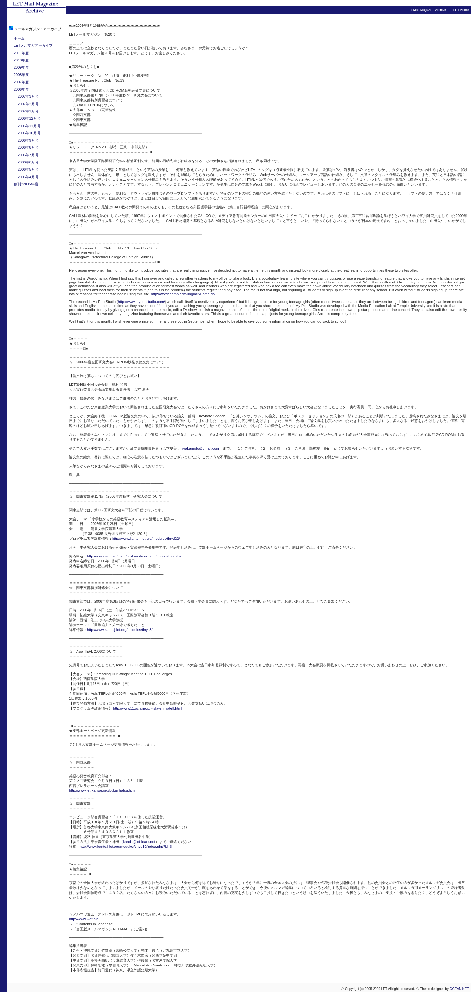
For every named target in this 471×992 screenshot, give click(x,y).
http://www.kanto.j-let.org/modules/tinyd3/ (120, 630)
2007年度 (21, 82)
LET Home (461, 10)
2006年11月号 (29, 126)
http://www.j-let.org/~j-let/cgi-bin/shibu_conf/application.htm (134, 556)
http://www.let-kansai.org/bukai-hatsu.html (102, 790)
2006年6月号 (28, 162)
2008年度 (21, 75)
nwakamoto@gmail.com (200, 448)
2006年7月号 (28, 155)
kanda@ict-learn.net (139, 842)
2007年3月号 (28, 96)
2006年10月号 (29, 133)
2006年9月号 (28, 140)
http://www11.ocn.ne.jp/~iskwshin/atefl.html (147, 708)
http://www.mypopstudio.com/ (141, 302)
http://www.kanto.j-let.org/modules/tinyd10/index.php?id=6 (126, 846)
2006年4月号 (28, 177)
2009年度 (21, 67)
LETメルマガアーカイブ (33, 45)
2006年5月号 (28, 169)
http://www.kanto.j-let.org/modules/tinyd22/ (146, 538)
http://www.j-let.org (83, 919)
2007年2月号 (28, 104)
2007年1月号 (28, 111)
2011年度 (21, 53)
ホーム (19, 38)
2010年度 (21, 60)
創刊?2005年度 (26, 184)
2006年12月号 (29, 118)
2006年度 (21, 89)
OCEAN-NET (459, 989)
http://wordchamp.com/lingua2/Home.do (183, 294)
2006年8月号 (28, 147)
